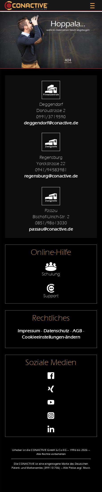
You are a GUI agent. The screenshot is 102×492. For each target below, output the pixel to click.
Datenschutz (56, 330)
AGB (77, 330)
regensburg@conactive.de (51, 176)
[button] (8, 484)
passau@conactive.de (51, 229)
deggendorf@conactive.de (51, 122)
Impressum (29, 330)
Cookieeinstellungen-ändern (51, 337)
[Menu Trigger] (92, 5)
